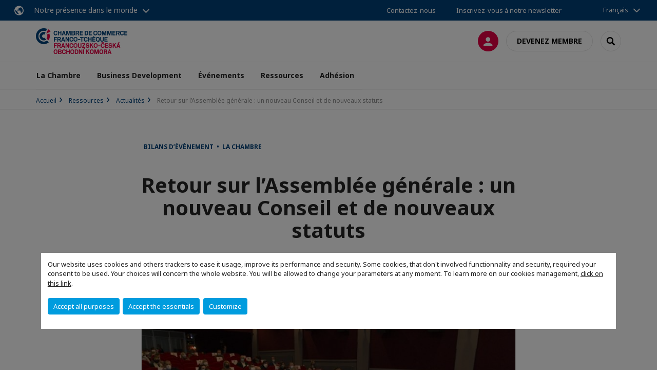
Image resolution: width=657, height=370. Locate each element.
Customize (225, 306)
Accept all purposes (83, 306)
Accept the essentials (161, 306)
